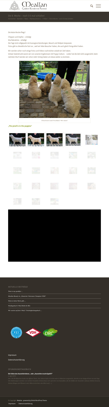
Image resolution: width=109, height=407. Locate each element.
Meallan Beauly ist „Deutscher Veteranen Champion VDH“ (27, 296)
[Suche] (90, 6)
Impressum (12, 355)
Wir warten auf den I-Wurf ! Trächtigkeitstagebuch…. (25, 310)
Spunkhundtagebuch (19, 369)
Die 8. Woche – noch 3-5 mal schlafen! (26, 15)
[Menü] (97, 6)
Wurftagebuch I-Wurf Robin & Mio (19, 306)
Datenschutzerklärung (16, 359)
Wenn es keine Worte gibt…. (17, 301)
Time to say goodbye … (15, 291)
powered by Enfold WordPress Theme (35, 400)
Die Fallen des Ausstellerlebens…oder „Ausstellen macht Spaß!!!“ (30, 374)
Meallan (19, 400)
